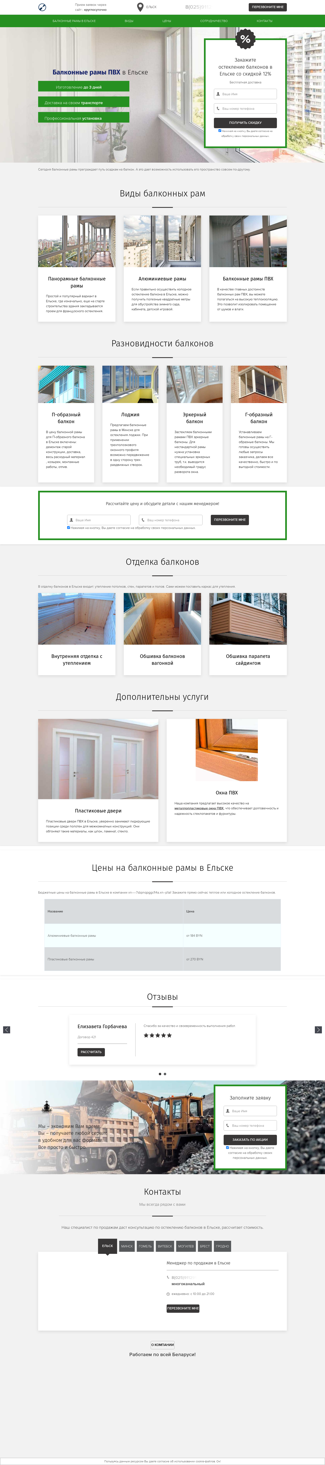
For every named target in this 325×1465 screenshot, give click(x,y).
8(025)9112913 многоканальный (188, 1285)
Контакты (264, 21)
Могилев (186, 1250)
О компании (162, 1349)
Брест (205, 1250)
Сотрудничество (214, 21)
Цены (166, 21)
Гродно (222, 1250)
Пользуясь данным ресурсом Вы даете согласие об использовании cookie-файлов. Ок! (162, 1461)
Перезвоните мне (268, 7)
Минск (127, 1250)
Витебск (165, 1250)
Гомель (145, 1250)
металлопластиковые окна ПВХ (199, 813)
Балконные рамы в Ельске (74, 21)
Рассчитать (91, 1056)
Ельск (145, 7)
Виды (129, 21)
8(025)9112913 (202, 7)
